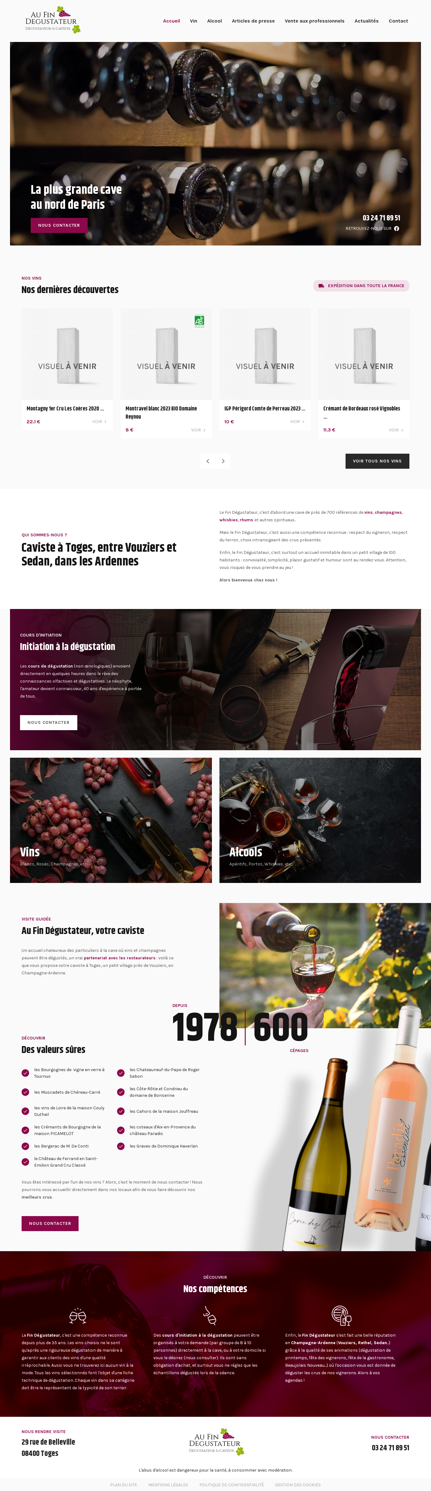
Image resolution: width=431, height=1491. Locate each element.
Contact (398, 21)
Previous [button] (207, 461)
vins (368, 512)
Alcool (214, 21)
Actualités (367, 21)
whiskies (228, 520)
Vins (30, 852)
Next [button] (223, 461)
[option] (215, 143)
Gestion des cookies (298, 1485)
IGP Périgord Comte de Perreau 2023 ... (264, 409)
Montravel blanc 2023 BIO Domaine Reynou (161, 413)
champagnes (388, 512)
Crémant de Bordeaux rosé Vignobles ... (361, 413)
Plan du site (123, 1485)
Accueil (171, 21)
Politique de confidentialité (231, 1485)
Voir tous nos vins (377, 461)
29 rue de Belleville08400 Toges (48, 1448)
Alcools (245, 852)
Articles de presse (253, 21)
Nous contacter (59, 225)
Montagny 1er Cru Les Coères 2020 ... (65, 409)
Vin (193, 21)
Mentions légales (168, 1485)
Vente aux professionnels (315, 21)
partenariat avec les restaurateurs (120, 958)
